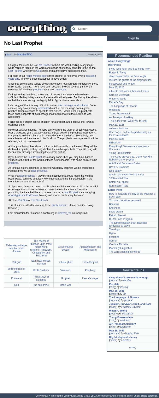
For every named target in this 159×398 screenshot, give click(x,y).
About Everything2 (119, 61)
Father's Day (116, 102)
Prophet (65, 278)
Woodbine (114, 109)
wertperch (125, 320)
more (132, 347)
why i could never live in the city (126, 174)
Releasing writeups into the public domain (16, 248)
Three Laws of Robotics (41, 278)
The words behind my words (124, 251)
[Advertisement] (79, 10)
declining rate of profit (16, 270)
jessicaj (124, 287)
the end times (41, 285)
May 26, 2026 (116, 87)
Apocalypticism (16, 195)
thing (112, 287)
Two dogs (114, 229)
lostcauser (127, 313)
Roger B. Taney (117, 72)
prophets (38, 89)
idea (8, 54)
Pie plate (114, 284)
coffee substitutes (118, 128)
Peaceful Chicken (131, 307)
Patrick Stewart (117, 215)
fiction (113, 340)
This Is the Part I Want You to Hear (128, 121)
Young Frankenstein (120, 113)
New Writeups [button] (133, 270)
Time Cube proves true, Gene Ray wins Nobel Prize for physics (131, 158)
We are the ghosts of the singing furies (130, 80)
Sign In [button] (133, 38)
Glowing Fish (131, 333)
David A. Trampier (119, 167)
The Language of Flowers (123, 106)
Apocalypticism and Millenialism (90, 248)
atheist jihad (65, 262)
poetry (113, 313)
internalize (43, 108)
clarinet (113, 240)
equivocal (61, 89)
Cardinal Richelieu (119, 244)
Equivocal (16, 278)
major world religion (36, 75)
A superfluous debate (65, 248)
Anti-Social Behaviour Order (124, 163)
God (38, 70)
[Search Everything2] (111, 28)
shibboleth (114, 142)
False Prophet (90, 262)
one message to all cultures (73, 105)
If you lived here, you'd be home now (129, 68)
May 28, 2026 (116, 124)
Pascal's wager (90, 278)
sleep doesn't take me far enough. (127, 76)
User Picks (114, 64)
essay (113, 307)
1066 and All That (118, 178)
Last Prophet (44, 65)
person (114, 280)
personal (114, 300)
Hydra (112, 233)
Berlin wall (65, 285)
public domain (59, 205)
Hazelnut (126, 340)
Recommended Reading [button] (133, 55)
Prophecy (90, 270)
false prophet (26, 175)
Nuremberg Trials (118, 185)
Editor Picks (115, 189)
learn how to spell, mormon (41, 262)
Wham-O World (117, 98)
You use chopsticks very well (125, 200)
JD (124, 293)
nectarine (114, 236)
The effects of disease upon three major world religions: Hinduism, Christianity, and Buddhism (41, 248)
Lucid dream (116, 211)
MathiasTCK (24, 54)
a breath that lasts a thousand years (129, 91)
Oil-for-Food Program (120, 219)
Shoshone (114, 207)
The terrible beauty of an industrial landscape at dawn (128, 224)
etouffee (126, 280)
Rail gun (16, 262)
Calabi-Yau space (119, 182)
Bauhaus (114, 204)
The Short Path (39, 200)
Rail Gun (23, 200)
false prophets (39, 170)
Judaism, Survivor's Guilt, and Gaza (130, 304)
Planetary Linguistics (120, 248)
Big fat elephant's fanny (123, 337)
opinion (114, 293)
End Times (32, 195)
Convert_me (64, 213)
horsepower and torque (122, 83)
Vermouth (65, 270)
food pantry (115, 170)
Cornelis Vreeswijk (119, 94)
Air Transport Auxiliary (121, 117)
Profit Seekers (41, 270)
